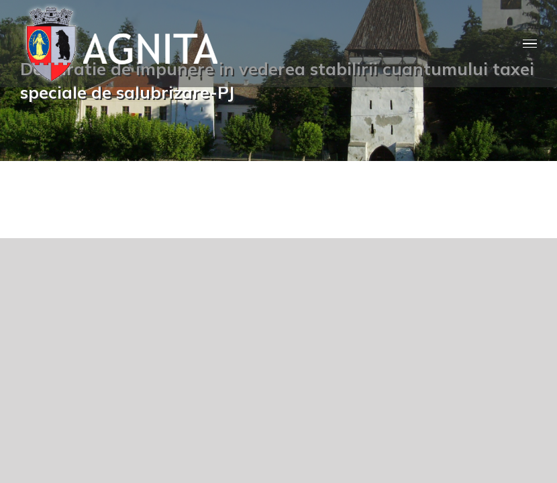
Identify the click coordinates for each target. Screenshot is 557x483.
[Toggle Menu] (530, 44)
